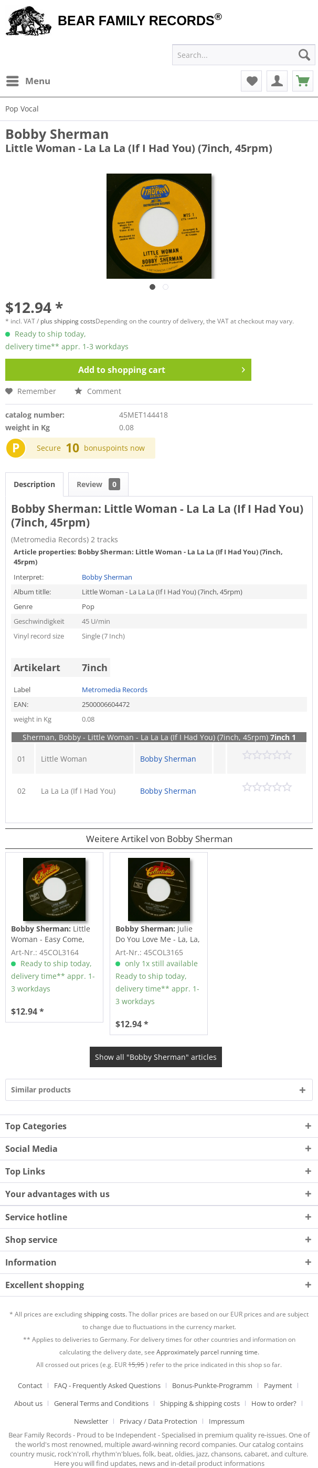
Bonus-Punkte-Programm (212, 1385)
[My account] (277, 81)
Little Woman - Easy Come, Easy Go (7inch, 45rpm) (51, 934)
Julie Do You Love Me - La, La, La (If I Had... (157, 934)
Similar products (41, 1090)
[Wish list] (251, 81)
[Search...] (243, 54)
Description (34, 484)
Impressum (227, 1421)
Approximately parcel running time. (207, 1352)
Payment (278, 1385)
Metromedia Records (114, 689)
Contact (30, 1385)
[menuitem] (28, 81)
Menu (28, 80)
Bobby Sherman (57, 133)
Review (98, 484)
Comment (98, 391)
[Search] (304, 54)
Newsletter (91, 1421)
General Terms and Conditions (101, 1403)
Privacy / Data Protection (158, 1421)
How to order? (273, 1403)
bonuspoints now (114, 448)
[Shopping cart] (302, 81)
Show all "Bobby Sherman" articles (156, 1057)
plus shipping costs (68, 321)
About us (28, 1403)
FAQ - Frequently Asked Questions (107, 1385)
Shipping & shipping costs (200, 1403)
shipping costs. (105, 1314)
